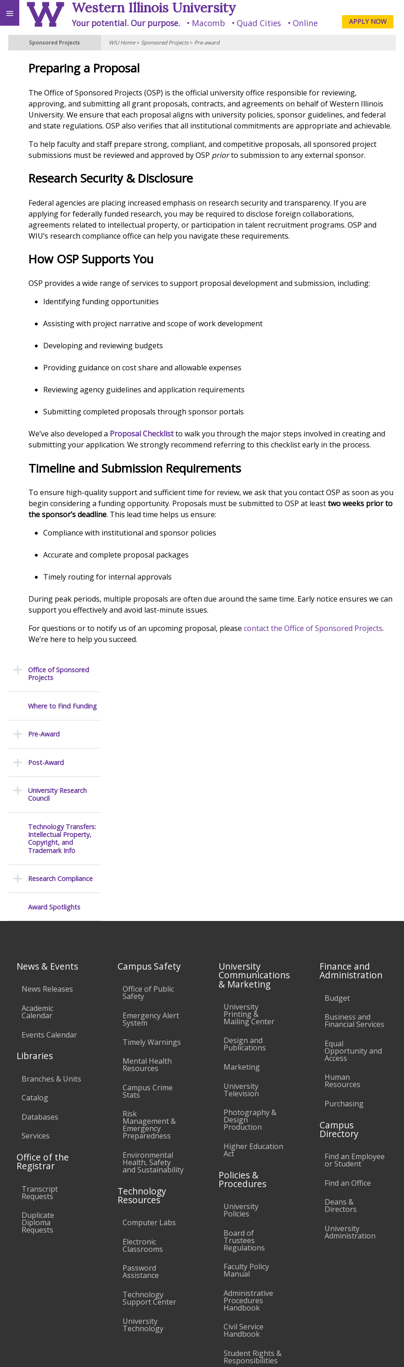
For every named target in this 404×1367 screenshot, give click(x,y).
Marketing (242, 879)
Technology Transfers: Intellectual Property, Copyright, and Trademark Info (62, 236)
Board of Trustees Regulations (244, 1052)
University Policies (241, 1022)
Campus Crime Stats (148, 903)
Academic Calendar (37, 823)
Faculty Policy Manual (246, 1082)
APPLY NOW (368, 21)
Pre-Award (44, 132)
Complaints (243, 1192)
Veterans (187, 1282)
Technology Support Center (149, 1110)
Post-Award (46, 160)
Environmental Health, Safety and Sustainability (153, 974)
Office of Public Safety (148, 804)
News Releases (47, 801)
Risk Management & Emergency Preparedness (149, 937)
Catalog (35, 909)
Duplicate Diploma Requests (38, 1034)
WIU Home (122, 42)
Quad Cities (259, 22)
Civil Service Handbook (244, 1142)
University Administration (350, 1044)
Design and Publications (245, 856)
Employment (79, 1282)
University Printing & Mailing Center (249, 826)
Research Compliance (60, 276)
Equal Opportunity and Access (353, 862)
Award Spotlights (54, 305)
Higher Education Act (253, 962)
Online (305, 22)
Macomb (208, 22)
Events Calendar (49, 847)
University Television (241, 901)
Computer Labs (149, 1034)
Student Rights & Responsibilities (252, 1168)
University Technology (143, 1136)
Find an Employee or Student (355, 972)
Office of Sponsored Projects (58, 72)
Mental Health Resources (147, 876)
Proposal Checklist (222, 489)
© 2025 (209, 1349)
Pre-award (206, 42)
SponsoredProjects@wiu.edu (351, 1320)
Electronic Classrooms (143, 1057)
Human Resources (342, 892)
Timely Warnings (152, 854)
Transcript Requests (40, 1004)
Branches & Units (51, 891)
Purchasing (344, 915)
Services (36, 948)
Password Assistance (141, 1083)
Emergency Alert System (151, 831)
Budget (337, 810)
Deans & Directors (341, 1017)
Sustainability (136, 1282)
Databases (40, 929)
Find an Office (348, 995)
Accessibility (26, 1282)
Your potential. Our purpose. (126, 22)
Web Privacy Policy (379, 1349)
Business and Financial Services (354, 832)
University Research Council (57, 192)
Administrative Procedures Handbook (248, 1112)
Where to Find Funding (62, 104)
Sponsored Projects (164, 42)
